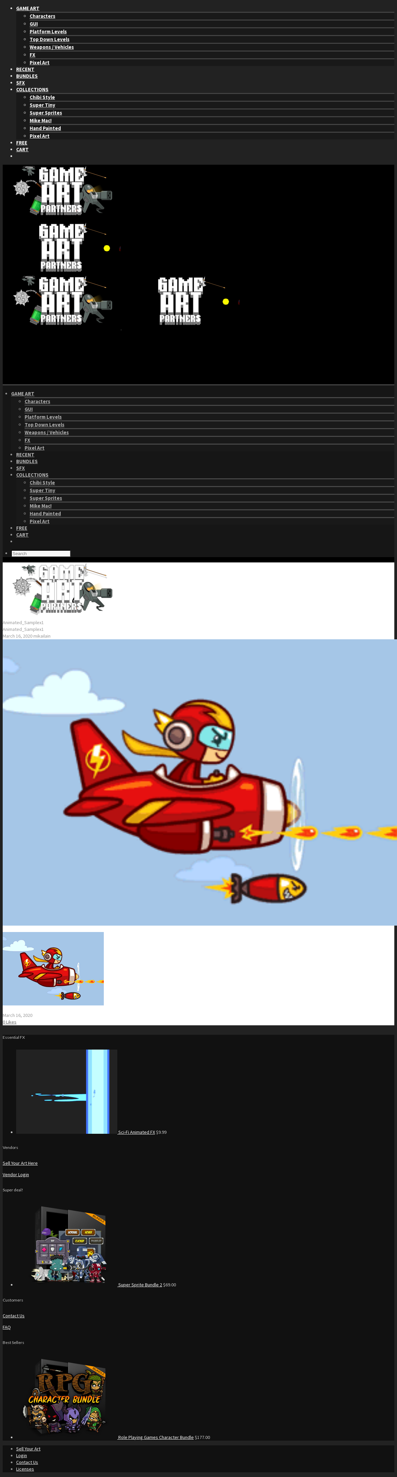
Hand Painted (45, 128)
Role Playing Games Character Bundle (156, 1437)
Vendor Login (16, 1174)
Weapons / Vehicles (52, 47)
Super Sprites (46, 112)
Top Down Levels (49, 39)
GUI (34, 24)
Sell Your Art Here (20, 1163)
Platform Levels (48, 31)
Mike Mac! (41, 120)
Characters (42, 16)
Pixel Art (40, 62)
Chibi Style (42, 97)
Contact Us (14, 1316)
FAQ (7, 1327)
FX (32, 55)
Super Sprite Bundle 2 (140, 1285)
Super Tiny (42, 105)
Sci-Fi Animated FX (136, 1132)
